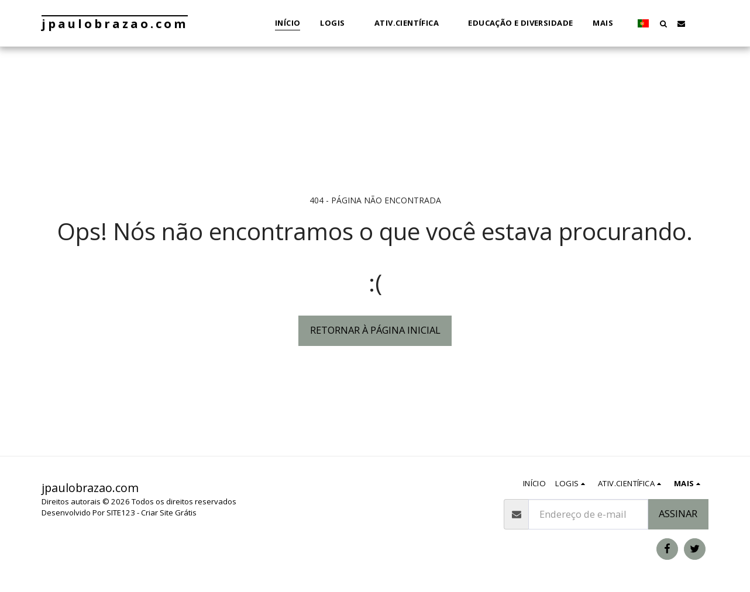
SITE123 (120, 512)
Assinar (678, 513)
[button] (337, 23)
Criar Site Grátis (169, 512)
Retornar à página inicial (375, 330)
